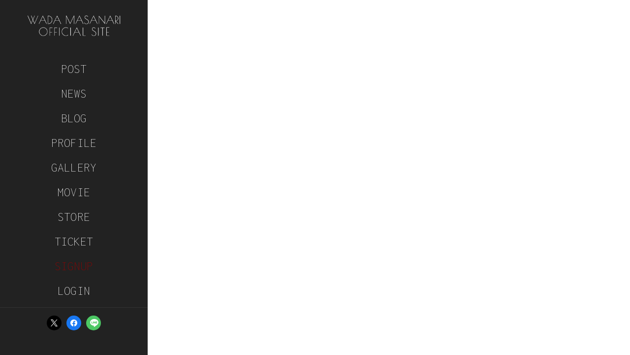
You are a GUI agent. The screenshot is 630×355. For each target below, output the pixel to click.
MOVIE (74, 192)
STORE (74, 216)
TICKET (74, 241)
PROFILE (73, 142)
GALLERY (73, 167)
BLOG (74, 118)
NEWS (74, 93)
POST (74, 68)
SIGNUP (74, 266)
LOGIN (74, 290)
